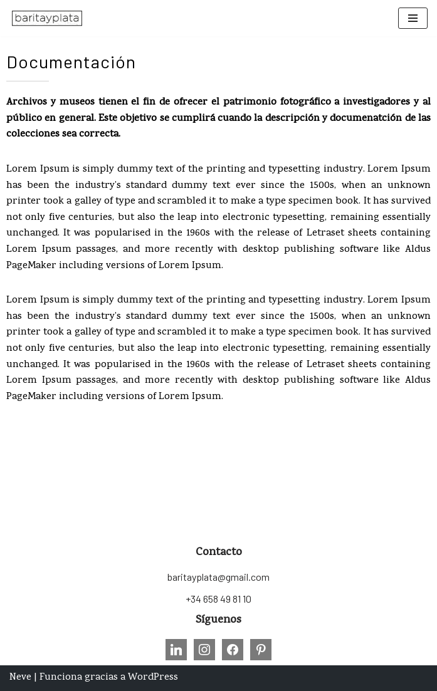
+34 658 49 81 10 (218, 599)
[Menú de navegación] (413, 18)
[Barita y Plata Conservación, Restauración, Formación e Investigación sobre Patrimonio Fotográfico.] (47, 18)
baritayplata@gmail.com (218, 577)
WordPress (153, 677)
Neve (20, 677)
